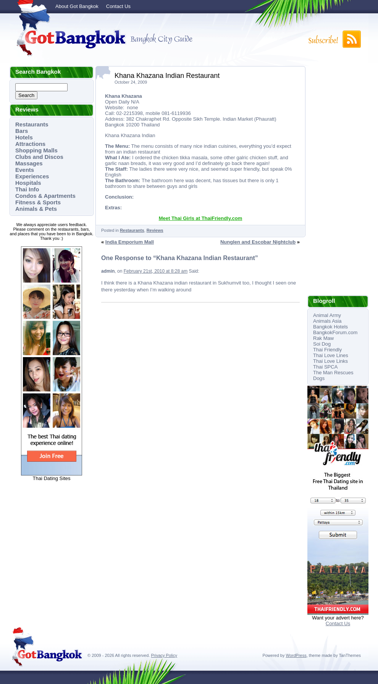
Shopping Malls (36, 150)
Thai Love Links (330, 361)
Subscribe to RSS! (334, 39)
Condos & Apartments (45, 195)
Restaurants (31, 124)
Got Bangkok (69, 39)
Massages (29, 163)
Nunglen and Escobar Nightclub (258, 242)
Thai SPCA (325, 367)
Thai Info (27, 189)
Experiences (32, 176)
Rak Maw (323, 338)
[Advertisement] (337, 180)
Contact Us (118, 6)
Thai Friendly (327, 350)
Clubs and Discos (39, 157)
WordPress (296, 655)
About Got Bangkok (77, 6)
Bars (21, 131)
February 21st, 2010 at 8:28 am (155, 271)
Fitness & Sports (38, 202)
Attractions (30, 144)
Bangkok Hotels (330, 327)
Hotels (24, 137)
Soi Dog (322, 344)
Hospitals (28, 182)
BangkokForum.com (335, 332)
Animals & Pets (36, 208)
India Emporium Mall (129, 242)
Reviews (155, 230)
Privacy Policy (164, 655)
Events (24, 170)
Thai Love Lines (330, 355)
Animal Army (327, 315)
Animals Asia (327, 321)
